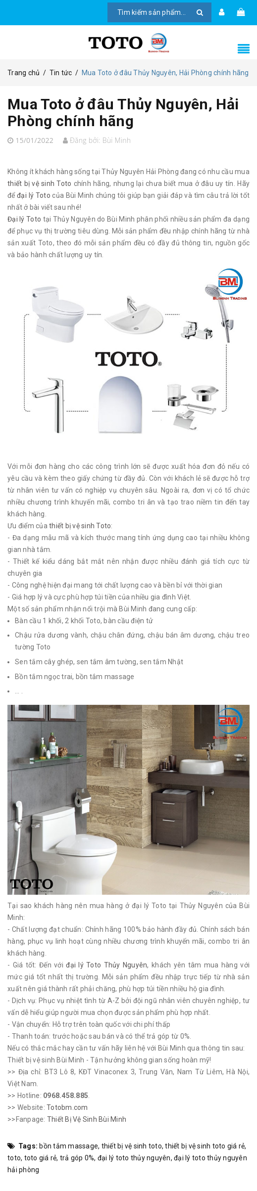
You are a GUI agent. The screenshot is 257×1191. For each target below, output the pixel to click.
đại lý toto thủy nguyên (134, 1158)
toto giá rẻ (40, 1158)
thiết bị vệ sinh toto (132, 1146)
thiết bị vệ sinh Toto (39, 183)
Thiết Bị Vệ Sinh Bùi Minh (86, 1119)
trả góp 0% (77, 1158)
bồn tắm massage (68, 1146)
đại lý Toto (34, 195)
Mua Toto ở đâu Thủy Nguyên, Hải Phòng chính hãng (123, 112)
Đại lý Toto (24, 219)
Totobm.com (67, 1107)
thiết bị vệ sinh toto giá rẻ (205, 1146)
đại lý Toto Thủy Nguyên (106, 965)
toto (14, 1158)
